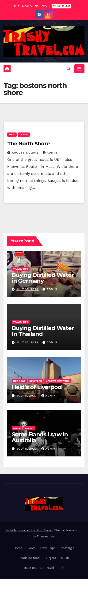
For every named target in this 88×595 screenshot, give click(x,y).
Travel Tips (20, 269)
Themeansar (46, 536)
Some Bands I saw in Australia (40, 437)
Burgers (50, 558)
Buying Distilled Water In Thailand (43, 331)
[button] (68, 68)
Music (17, 428)
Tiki (61, 567)
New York (35, 381)
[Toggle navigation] (79, 68)
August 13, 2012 (25, 152)
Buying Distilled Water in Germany (43, 278)
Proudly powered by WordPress (29, 530)
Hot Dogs (19, 381)
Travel (23, 134)
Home (18, 548)
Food (12, 134)
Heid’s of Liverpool (37, 387)
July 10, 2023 (27, 289)
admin (50, 152)
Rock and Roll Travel (39, 567)
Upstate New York (57, 381)
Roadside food (29, 558)
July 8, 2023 (27, 395)
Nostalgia (67, 548)
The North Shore (28, 143)
